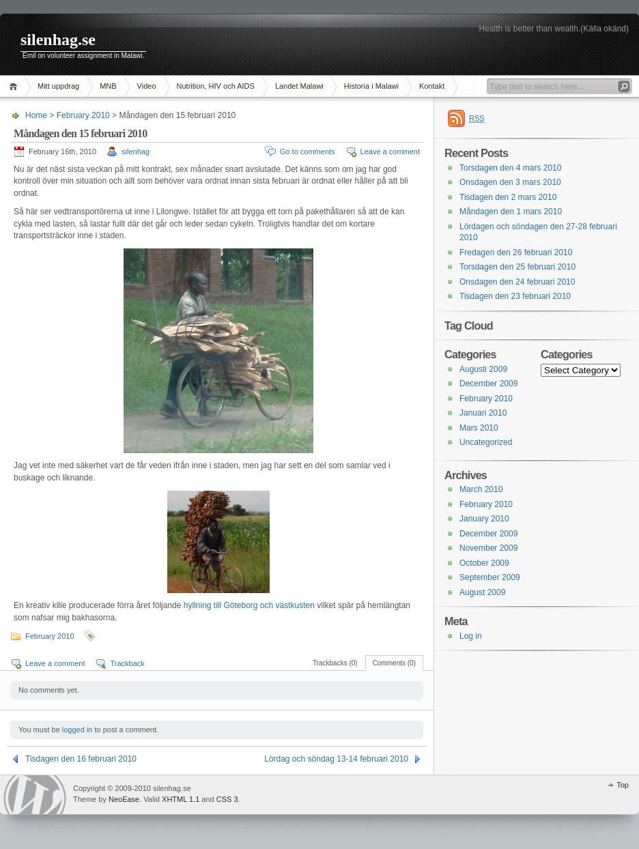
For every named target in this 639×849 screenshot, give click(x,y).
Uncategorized (485, 442)
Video (146, 86)
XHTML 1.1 (180, 799)
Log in (470, 636)
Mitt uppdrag (58, 86)
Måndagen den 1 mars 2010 (510, 211)
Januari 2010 (483, 413)
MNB (108, 86)
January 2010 (484, 518)
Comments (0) (394, 663)
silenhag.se (58, 39)
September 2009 (489, 577)
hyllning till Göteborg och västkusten (250, 605)
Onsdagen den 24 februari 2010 (517, 282)
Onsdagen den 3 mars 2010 (510, 182)
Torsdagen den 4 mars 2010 (510, 168)
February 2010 (83, 115)
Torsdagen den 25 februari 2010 (517, 267)
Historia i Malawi (371, 86)
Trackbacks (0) (335, 663)
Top (622, 785)
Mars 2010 (478, 428)
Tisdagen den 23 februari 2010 (515, 296)
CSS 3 (227, 799)
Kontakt (431, 86)
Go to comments (307, 151)
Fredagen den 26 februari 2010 (515, 252)
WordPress (34, 794)
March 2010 (480, 489)
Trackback (127, 663)
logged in (77, 729)
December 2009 (488, 383)
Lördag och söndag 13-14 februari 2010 (336, 759)
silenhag (136, 151)
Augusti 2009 (483, 369)
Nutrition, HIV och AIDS (216, 86)
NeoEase (124, 799)
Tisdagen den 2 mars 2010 (507, 197)
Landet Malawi (299, 86)
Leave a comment (390, 151)
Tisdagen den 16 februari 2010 (81, 759)
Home (15, 86)
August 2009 (482, 592)
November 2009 (488, 548)
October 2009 (484, 563)
